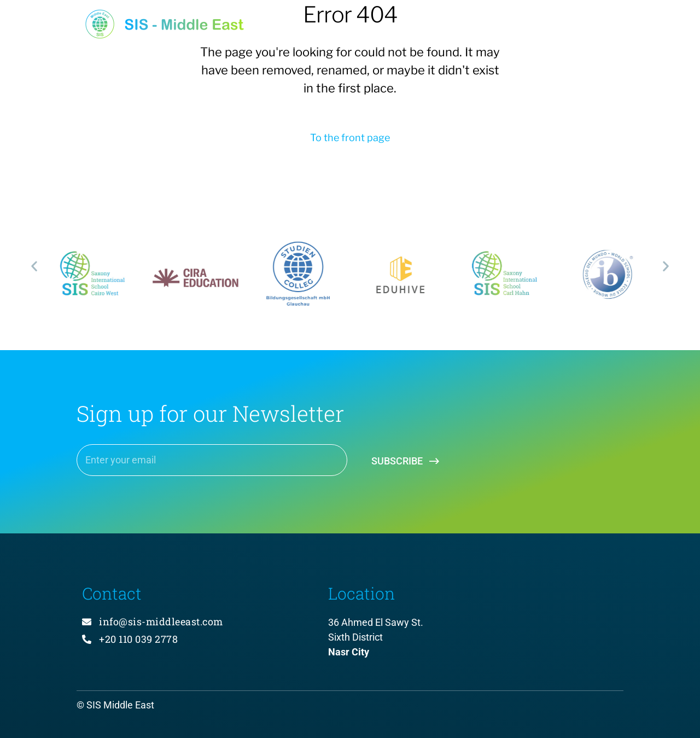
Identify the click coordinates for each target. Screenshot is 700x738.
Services (521, 28)
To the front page (350, 137)
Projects (387, 28)
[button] (34, 266)
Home (320, 28)
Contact (592, 28)
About (454, 28)
